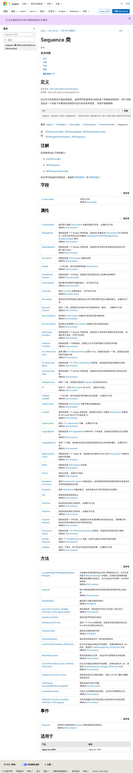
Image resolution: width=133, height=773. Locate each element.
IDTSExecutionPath (54, 131)
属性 (45, 69)
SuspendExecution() (50, 691)
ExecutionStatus (49, 323)
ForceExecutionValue (76, 351)
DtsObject (61, 124)
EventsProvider (107, 124)
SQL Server (53, 30)
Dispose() (46, 589)
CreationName (48, 224)
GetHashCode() (48, 630)
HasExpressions (48, 382)
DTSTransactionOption (82, 530)
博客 (29, 771)
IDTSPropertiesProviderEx (58, 136)
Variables (45, 547)
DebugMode (47, 232)
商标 (85, 771)
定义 (45, 58)
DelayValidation (48, 247)
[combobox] (19, 34)
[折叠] (34, 28)
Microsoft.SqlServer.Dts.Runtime (64, 89)
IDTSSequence (79, 136)
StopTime (46, 511)
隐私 (46, 771)
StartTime (46, 503)
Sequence (89, 382)
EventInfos (46, 291)
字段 (45, 65)
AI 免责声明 (7, 771)
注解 (45, 62)
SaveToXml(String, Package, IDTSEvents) (101, 666)
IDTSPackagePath (73, 131)
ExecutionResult (48, 315)
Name (44, 464)
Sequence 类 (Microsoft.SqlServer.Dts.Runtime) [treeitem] (20, 47)
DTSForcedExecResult (82, 362)
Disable (45, 266)
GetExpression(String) (51, 622)
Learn (43, 30)
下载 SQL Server (121, 11)
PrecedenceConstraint (72, 481)
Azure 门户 (105, 11)
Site (43, 494)
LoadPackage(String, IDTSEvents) (106, 647)
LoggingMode (48, 431)
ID (43, 387)
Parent (45, 473)
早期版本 (20, 771)
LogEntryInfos (48, 423)
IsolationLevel (48, 403)
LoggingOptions (49, 442)
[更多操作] (128, 31)
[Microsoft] (5, 4)
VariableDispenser (74, 538)
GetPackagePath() (49, 639)
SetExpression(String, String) (54, 674)
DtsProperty (68, 489)
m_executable (48, 199)
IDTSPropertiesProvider (94, 131)
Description (47, 258)
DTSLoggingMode (76, 431)
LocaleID (45, 412)
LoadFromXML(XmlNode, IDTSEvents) (58, 644)
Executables (47, 299)
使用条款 (76, 771)
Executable (75, 124)
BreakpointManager (92, 575)
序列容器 (79, 177)
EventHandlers (48, 282)
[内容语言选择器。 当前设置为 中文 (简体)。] (10, 764)
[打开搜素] (122, 3)
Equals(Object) (48, 600)
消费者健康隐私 (59, 771)
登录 (128, 3)
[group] (86, 116)
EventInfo (67, 291)
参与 (38, 771)
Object (49, 124)
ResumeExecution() (50, 655)
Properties (46, 489)
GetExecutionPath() (50, 617)
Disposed (46, 725)
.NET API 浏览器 (68, 30)
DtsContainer (90, 124)
